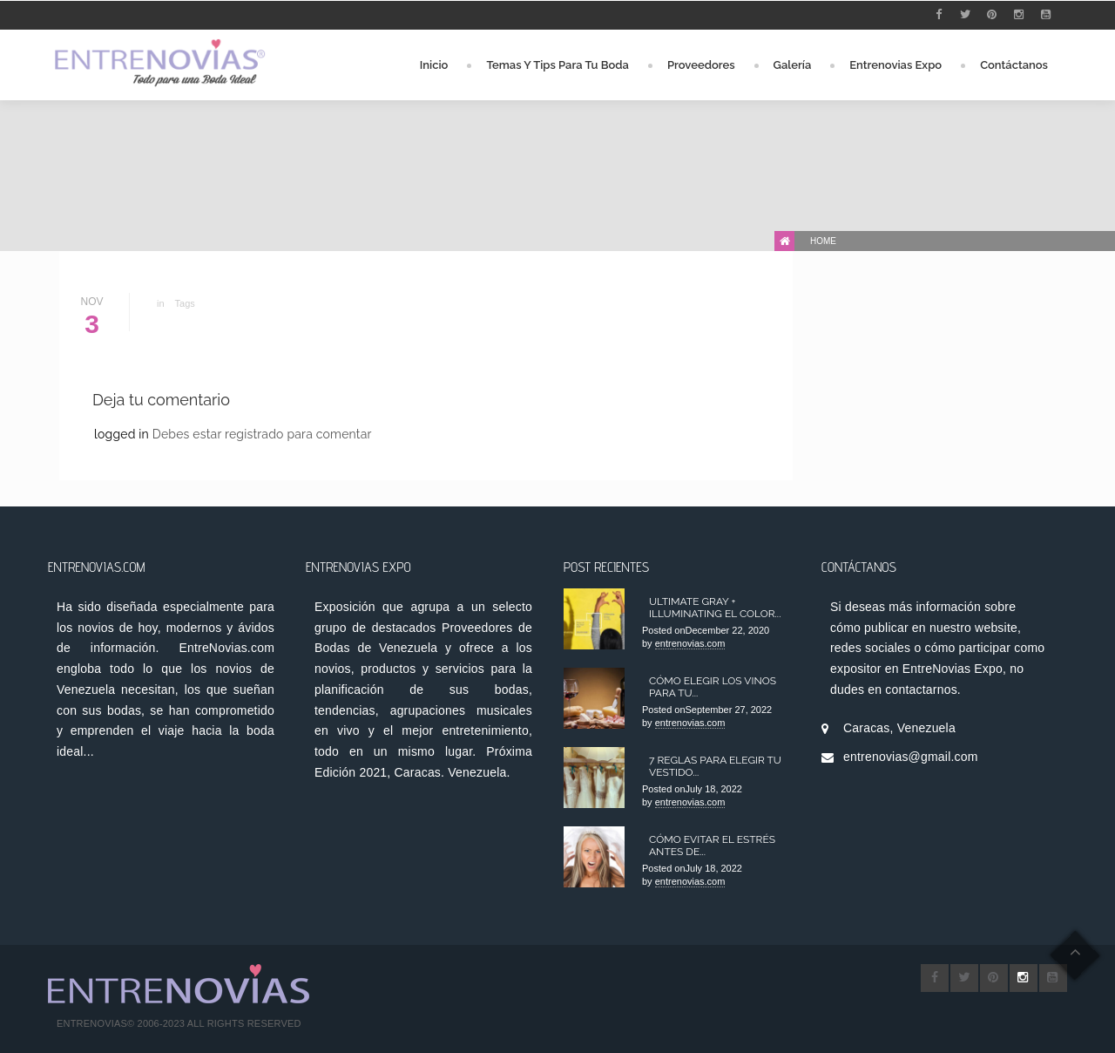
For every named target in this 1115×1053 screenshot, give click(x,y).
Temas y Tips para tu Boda (557, 64)
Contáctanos (1014, 64)
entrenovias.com (690, 643)
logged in (123, 434)
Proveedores (701, 64)
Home (823, 241)
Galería (793, 64)
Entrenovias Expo (895, 64)
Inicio (434, 64)
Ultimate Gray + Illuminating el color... (714, 607)
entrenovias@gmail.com (910, 757)
